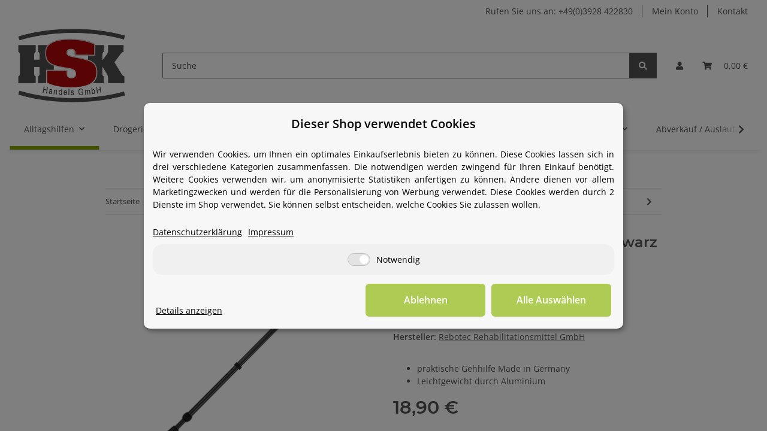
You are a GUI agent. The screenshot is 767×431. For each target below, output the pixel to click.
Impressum (271, 232)
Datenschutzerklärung (197, 232)
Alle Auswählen (551, 299)
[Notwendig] (359, 259)
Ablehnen (426, 299)
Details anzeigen (189, 310)
